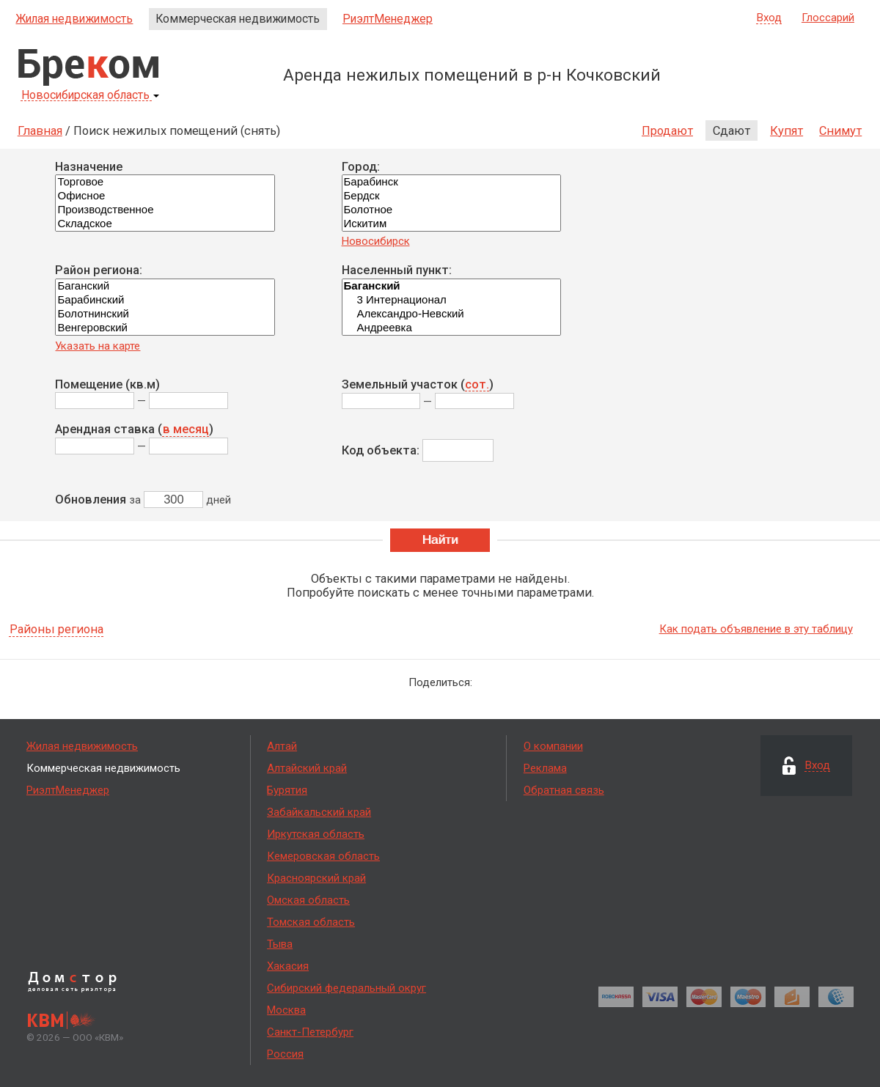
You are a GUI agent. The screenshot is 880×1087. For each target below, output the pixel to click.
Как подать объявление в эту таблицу (756, 628)
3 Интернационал (451, 300)
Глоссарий (828, 17)
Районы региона (56, 630)
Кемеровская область (323, 856)
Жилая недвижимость (74, 19)
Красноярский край (316, 878)
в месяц (186, 430)
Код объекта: (380, 450)
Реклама (545, 768)
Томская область (311, 922)
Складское (165, 224)
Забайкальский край (319, 812)
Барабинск (451, 182)
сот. (477, 385)
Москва (286, 1010)
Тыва (280, 944)
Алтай (282, 746)
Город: (361, 167)
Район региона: (98, 270)
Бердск (451, 196)
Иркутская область (315, 834)
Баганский (165, 286)
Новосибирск (376, 241)
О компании (553, 746)
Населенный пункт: (397, 270)
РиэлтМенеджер (387, 19)
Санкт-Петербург (310, 1032)
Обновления (90, 499)
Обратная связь (564, 790)
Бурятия (287, 790)
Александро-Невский (451, 314)
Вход (769, 18)
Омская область (308, 900)
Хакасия (288, 966)
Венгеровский (165, 328)
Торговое (165, 182)
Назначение (88, 167)
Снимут (840, 131)
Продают (667, 131)
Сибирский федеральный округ (346, 988)
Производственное (165, 210)
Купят (786, 131)
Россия (285, 1054)
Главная (40, 131)
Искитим (451, 224)
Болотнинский (165, 314)
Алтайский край (307, 768)
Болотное (451, 210)
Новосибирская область (90, 95)
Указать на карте (97, 346)
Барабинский (165, 300)
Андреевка (451, 328)
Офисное (165, 196)
